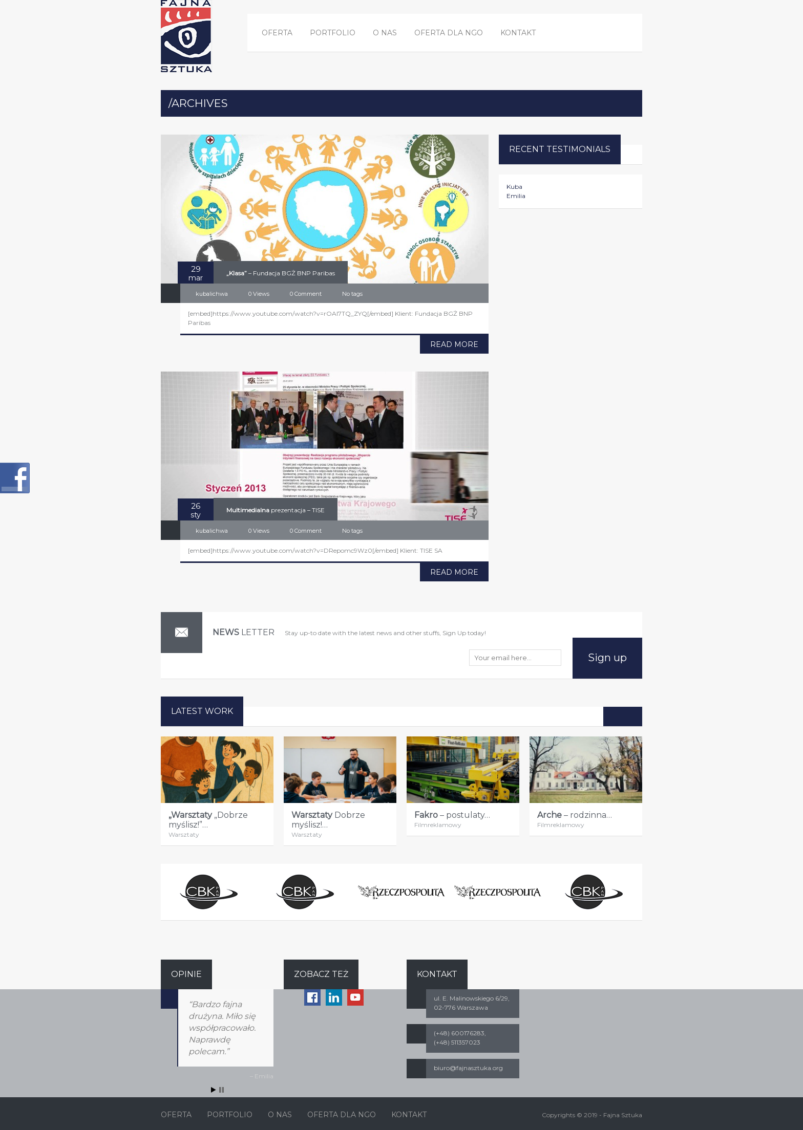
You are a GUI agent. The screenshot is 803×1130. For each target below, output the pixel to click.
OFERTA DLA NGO (448, 32)
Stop (221, 1090)
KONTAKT (518, 32)
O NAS (385, 32)
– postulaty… (452, 815)
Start (213, 1090)
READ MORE (454, 344)
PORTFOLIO (332, 32)
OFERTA (277, 32)
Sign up (607, 657)
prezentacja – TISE (275, 510)
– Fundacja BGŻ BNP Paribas (280, 273)
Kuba (514, 186)
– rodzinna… (574, 815)
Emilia (515, 196)
